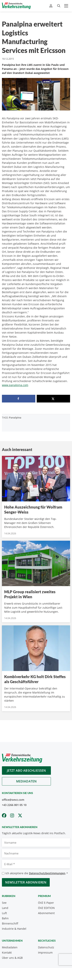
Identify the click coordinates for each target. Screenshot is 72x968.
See (4, 902)
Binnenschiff (10, 923)
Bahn (5, 918)
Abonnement (46, 913)
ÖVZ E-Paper (46, 902)
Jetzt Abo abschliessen (26, 770)
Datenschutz (46, 947)
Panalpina (15, 417)
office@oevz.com (13, 800)
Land (5, 908)
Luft (4, 913)
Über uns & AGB (12, 958)
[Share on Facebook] (18, 398)
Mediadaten (26, 781)
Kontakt (7, 952)
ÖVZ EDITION (46, 908)
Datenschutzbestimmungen (47, 873)
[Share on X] (53, 398)
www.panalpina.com (15, 385)
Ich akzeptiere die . (36, 873)
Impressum (45, 952)
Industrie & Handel (14, 928)
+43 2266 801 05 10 (14, 805)
